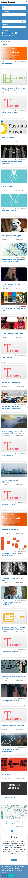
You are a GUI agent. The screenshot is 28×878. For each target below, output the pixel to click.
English (13, 33)
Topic (3, 18)
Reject (5, 875)
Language (5, 30)
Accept (11, 875)
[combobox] (14, 27)
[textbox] (14, 27)
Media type (5, 24)
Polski (12, 35)
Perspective (5, 11)
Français (6, 35)
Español (19, 33)
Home (3, 41)
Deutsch (6, 33)
